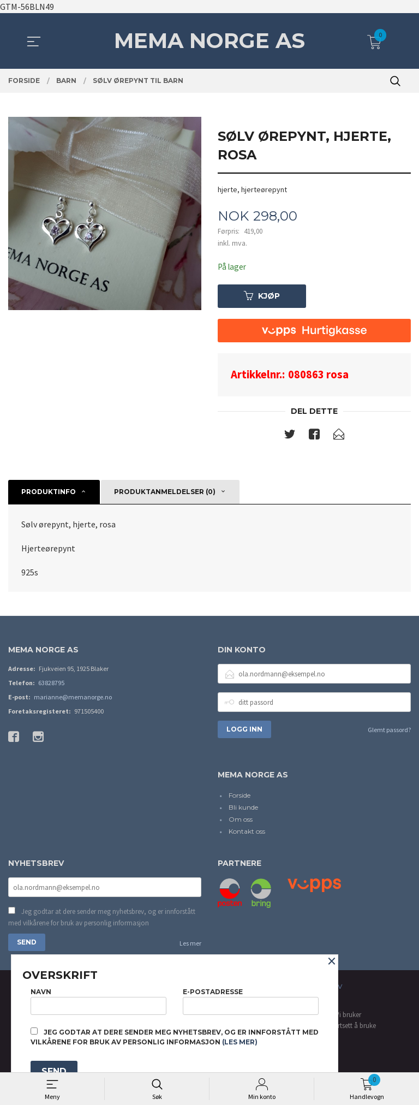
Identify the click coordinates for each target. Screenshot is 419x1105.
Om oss (241, 820)
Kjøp (262, 296)
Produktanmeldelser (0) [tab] (165, 493)
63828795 (51, 684)
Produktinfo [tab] (48, 493)
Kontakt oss (247, 832)
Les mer (190, 946)
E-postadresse (251, 999)
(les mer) (240, 1042)
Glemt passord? (389, 731)
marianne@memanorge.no (73, 698)
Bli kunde (243, 808)
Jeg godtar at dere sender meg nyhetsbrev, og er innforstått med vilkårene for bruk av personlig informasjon (101, 919)
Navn (98, 999)
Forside (239, 796)
